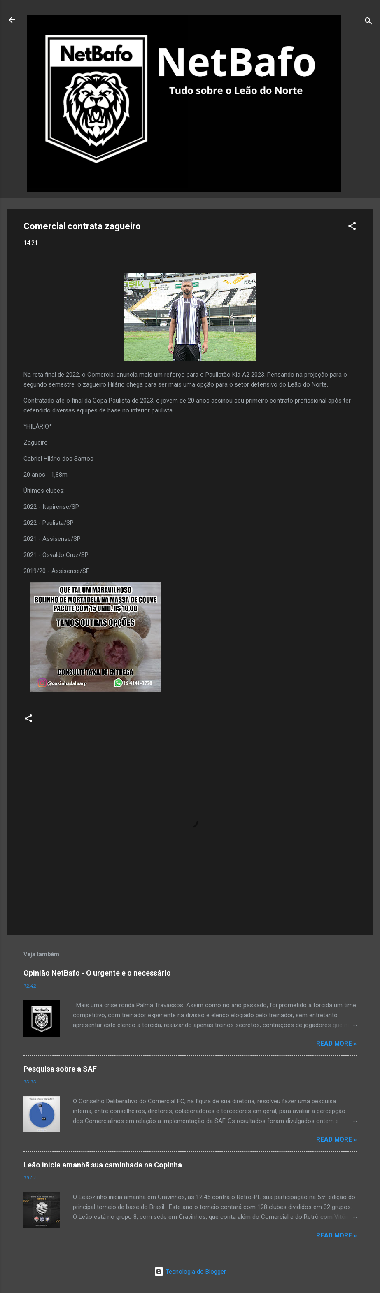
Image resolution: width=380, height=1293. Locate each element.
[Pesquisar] (368, 22)
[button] (352, 227)
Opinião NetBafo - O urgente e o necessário (97, 973)
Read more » (336, 1043)
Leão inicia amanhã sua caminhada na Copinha (102, 1164)
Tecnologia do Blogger (190, 1271)
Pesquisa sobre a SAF (60, 1069)
